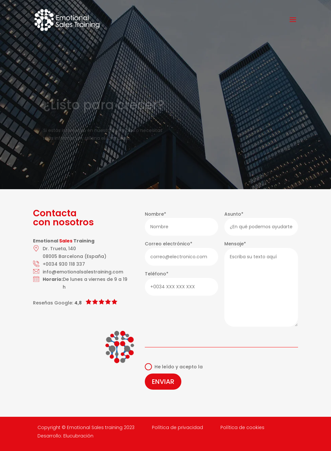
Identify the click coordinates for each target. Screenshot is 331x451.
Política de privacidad (177, 427)
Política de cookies (242, 427)
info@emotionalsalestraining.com (83, 272)
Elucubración (78, 436)
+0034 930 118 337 (64, 264)
